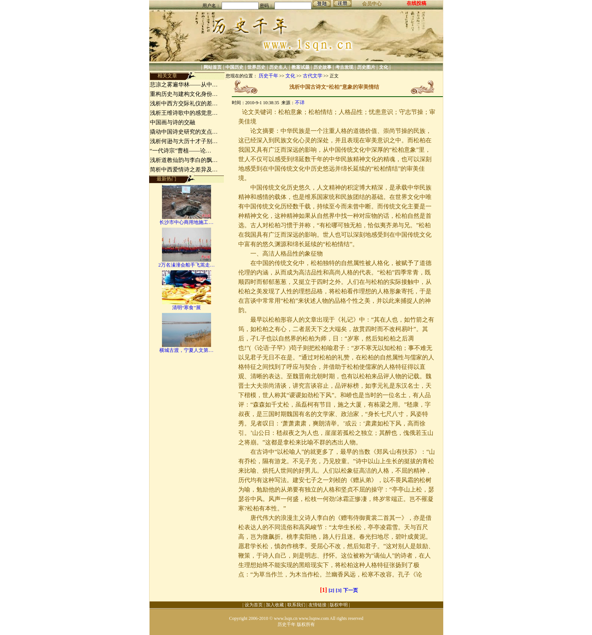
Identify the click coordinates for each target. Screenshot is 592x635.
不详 (300, 102)
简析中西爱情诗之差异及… (184, 169)
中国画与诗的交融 (172, 122)
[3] (338, 590)
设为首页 (254, 604)
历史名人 (278, 67)
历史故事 (322, 67)
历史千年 (268, 76)
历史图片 (366, 67)
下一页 (350, 590)
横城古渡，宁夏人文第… (186, 350)
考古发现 (344, 67)
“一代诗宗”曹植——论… (180, 151)
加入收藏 (275, 604)
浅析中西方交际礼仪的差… (184, 103)
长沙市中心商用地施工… (186, 222)
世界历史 (256, 67)
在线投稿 (416, 3)
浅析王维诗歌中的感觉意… (184, 113)
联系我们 (296, 604)
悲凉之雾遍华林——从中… (184, 85)
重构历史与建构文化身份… (184, 94)
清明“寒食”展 (186, 307)
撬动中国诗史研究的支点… (184, 132)
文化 (383, 67)
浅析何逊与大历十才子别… (184, 141)
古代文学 (312, 76)
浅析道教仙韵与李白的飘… (184, 160)
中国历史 (234, 67)
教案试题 (300, 67)
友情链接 (317, 604)
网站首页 (213, 67)
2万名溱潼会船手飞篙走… (186, 265)
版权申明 (339, 604)
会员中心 (372, 3)
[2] (331, 590)
